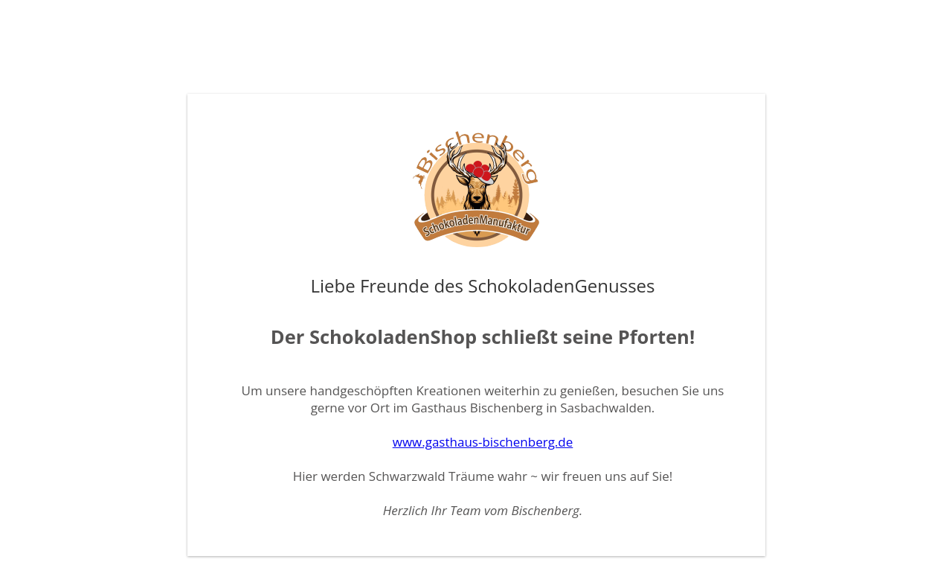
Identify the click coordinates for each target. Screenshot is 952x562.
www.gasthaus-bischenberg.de (483, 441)
